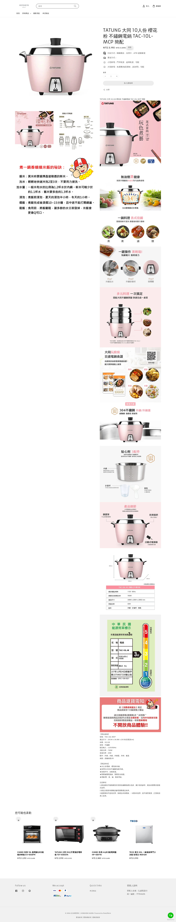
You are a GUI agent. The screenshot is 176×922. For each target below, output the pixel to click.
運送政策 (79, 917)
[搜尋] (75, 6)
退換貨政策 (96, 917)
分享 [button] (106, 90)
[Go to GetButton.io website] (170, 919)
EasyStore (107, 913)
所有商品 (25, 13)
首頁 (18, 13)
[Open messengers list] (170, 915)
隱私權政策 (87, 917)
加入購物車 (128, 83)
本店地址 (46, 13)
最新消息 (36, 13)
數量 (104, 72)
